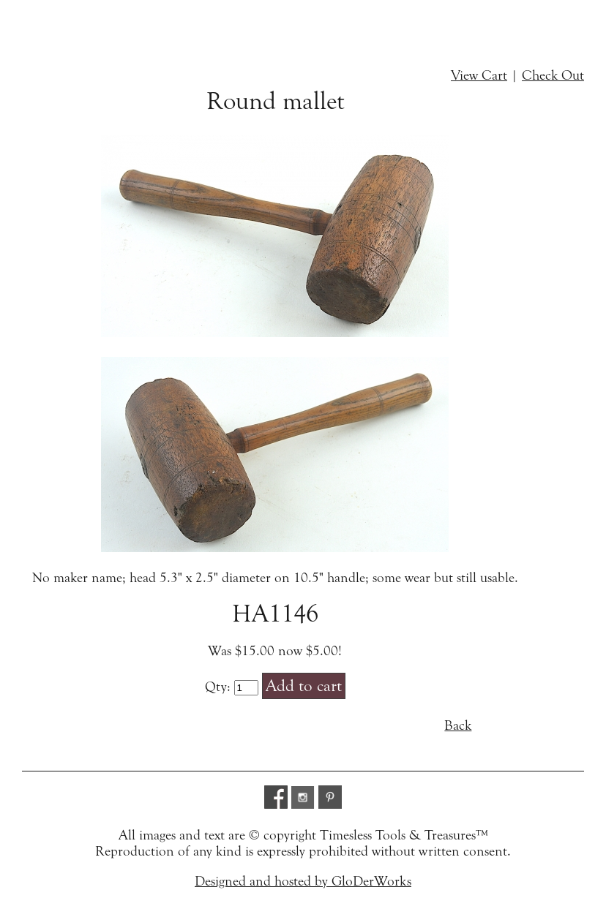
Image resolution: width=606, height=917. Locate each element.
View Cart (479, 75)
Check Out (553, 75)
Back (457, 725)
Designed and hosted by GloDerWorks (303, 881)
